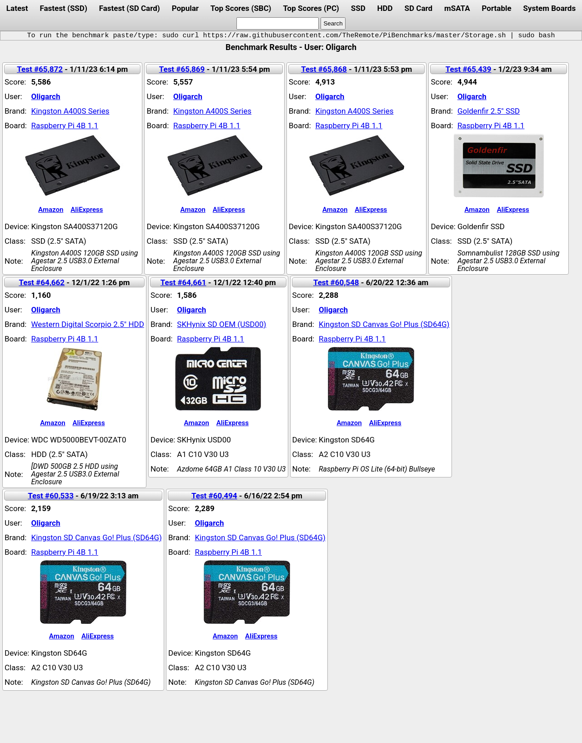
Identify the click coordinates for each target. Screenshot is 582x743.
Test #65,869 (182, 69)
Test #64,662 (42, 282)
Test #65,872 (40, 69)
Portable (497, 8)
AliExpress (86, 210)
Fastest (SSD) (63, 8)
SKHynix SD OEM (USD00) (221, 324)
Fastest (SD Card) (129, 8)
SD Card (419, 8)
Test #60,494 (214, 495)
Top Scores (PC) (311, 8)
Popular (185, 8)
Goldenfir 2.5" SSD (488, 110)
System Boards (549, 8)
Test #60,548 (336, 282)
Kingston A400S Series (70, 110)
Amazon (50, 210)
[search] (277, 23)
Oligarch (45, 96)
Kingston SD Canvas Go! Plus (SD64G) (384, 324)
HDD (385, 8)
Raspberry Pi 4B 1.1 (64, 125)
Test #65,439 (469, 69)
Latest (17, 8)
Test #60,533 (51, 495)
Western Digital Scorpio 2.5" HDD (87, 324)
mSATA (457, 8)
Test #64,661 (183, 282)
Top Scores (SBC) (241, 8)
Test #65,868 (324, 69)
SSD (358, 8)
